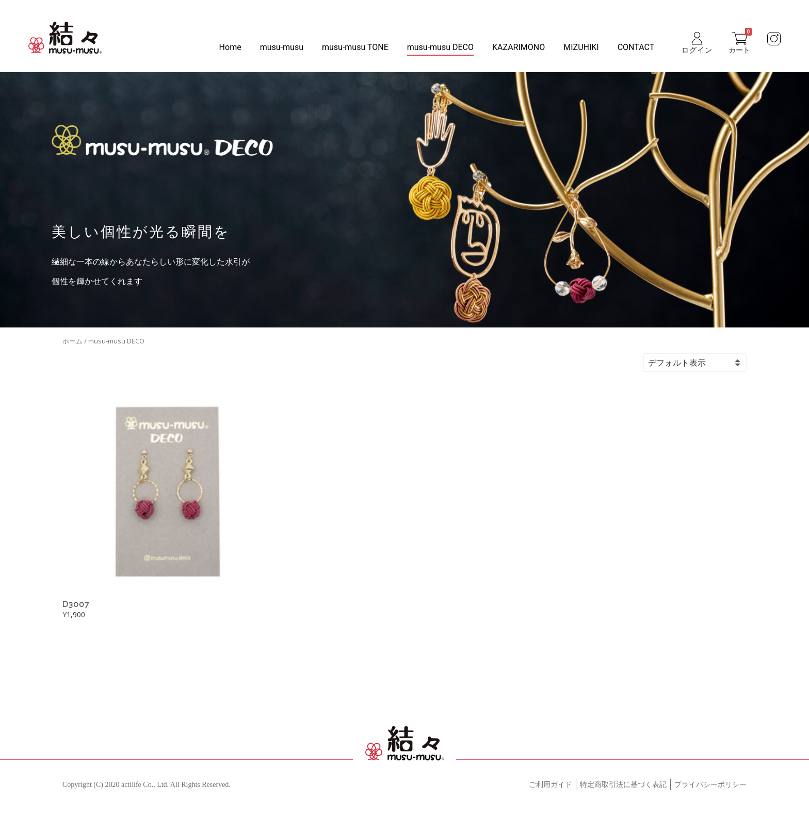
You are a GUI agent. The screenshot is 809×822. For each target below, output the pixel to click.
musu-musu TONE (355, 47)
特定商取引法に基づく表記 (623, 784)
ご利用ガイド (550, 784)
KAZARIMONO (518, 47)
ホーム (72, 341)
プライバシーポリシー (710, 784)
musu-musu (281, 47)
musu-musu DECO (440, 47)
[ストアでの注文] (710, 362)
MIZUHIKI (580, 47)
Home (230, 47)
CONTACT (636, 47)
